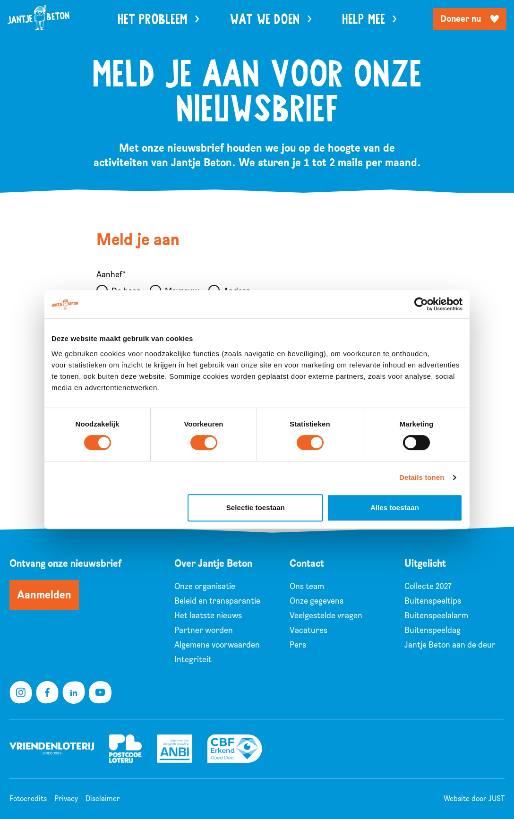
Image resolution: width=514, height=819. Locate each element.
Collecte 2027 (428, 586)
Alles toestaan (394, 507)
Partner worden (203, 630)
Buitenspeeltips (432, 601)
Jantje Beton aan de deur (450, 645)
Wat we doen (271, 19)
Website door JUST (474, 798)
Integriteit (193, 660)
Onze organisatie (204, 586)
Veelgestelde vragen (326, 616)
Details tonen (421, 477)
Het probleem (158, 19)
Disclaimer (103, 798)
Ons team (307, 586)
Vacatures (308, 630)
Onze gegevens (316, 601)
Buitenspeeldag (432, 630)
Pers (298, 645)
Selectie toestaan (255, 507)
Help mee (369, 19)
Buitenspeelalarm (436, 616)
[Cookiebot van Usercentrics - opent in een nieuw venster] (421, 304)
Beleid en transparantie (217, 601)
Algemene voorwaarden (217, 645)
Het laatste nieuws (208, 616)
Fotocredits (28, 798)
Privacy (66, 798)
